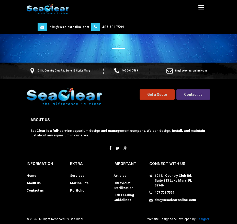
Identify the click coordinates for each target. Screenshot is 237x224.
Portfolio (77, 190)
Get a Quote (157, 94)
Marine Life (79, 183)
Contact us (193, 94)
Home (31, 176)
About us (34, 183)
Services (77, 176)
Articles (120, 176)
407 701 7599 (107, 27)
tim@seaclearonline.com (63, 27)
